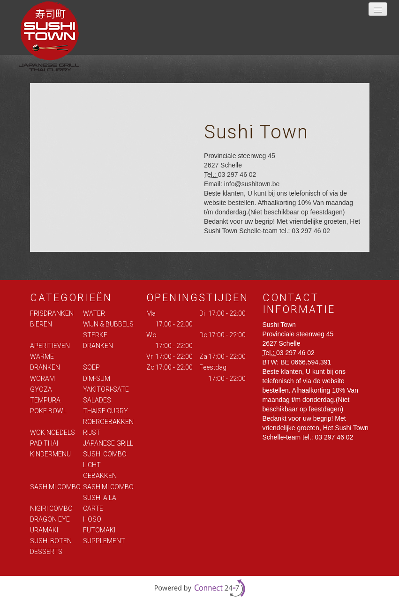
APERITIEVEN (50, 345)
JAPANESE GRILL (108, 443)
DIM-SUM (96, 378)
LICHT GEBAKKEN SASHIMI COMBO (108, 475)
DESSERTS (46, 551)
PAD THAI (44, 443)
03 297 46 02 (237, 174)
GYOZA (41, 389)
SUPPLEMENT (104, 541)
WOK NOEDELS (52, 432)
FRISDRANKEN (52, 313)
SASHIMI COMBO (55, 487)
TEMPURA (45, 400)
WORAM (42, 378)
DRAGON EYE (50, 519)
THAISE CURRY (105, 411)
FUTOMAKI (99, 530)
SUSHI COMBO (105, 454)
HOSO (92, 519)
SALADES (97, 400)
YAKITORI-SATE (106, 389)
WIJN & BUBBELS (108, 324)
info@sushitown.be (252, 184)
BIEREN (41, 324)
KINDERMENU (50, 454)
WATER (94, 313)
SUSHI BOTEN (51, 541)
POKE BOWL (48, 411)
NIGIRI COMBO (51, 508)
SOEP (91, 367)
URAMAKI (44, 530)
